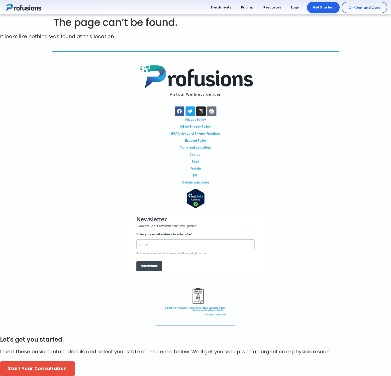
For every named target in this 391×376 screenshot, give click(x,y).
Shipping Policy (196, 140)
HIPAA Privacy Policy (195, 126)
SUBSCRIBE (149, 266)
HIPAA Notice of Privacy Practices (195, 133)
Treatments (220, 7)
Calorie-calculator (195, 182)
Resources (272, 7)
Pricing (247, 7)
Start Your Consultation (37, 369)
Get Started (323, 7)
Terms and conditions (195, 147)
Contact (195, 154)
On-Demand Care (364, 7)
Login (295, 7)
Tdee (195, 161)
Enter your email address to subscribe (163, 234)
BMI (195, 175)
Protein (196, 168)
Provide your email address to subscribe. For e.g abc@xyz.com (171, 253)
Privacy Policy (195, 119)
